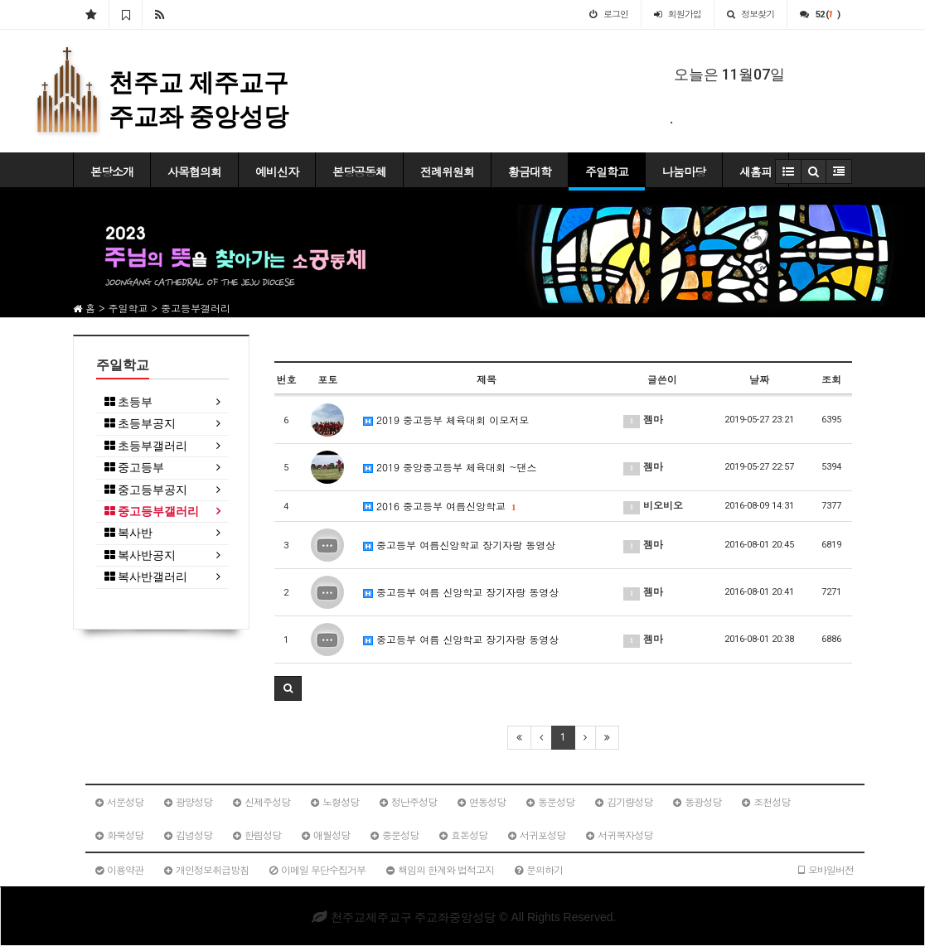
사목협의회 (194, 171)
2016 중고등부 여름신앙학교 (439, 506)
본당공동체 (359, 171)
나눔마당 (683, 171)
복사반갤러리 (145, 577)
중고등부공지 (145, 490)
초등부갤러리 (145, 446)
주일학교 (606, 171)
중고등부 (134, 467)
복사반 (128, 533)
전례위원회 (447, 171)
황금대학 (529, 171)
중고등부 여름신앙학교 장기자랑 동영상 (459, 545)
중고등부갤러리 (151, 511)
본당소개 (111, 171)
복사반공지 (140, 555)
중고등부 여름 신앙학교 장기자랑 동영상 (461, 592)
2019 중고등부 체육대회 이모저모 (446, 420)
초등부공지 (140, 423)
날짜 (759, 379)
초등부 (128, 402)
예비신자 (276, 171)
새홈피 (755, 171)
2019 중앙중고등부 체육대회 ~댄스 (450, 467)
